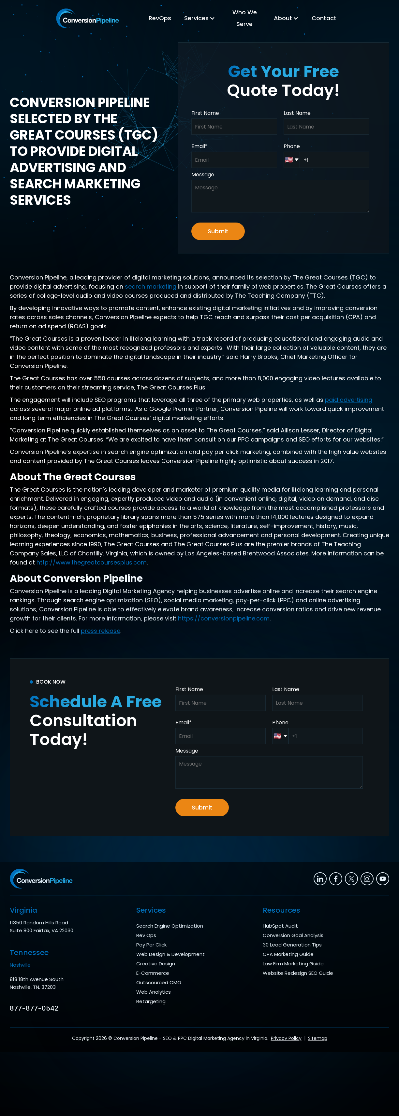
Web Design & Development (170, 954)
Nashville (20, 964)
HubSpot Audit (280, 925)
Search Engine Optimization (169, 925)
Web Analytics (153, 991)
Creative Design (155, 963)
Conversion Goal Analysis (293, 935)
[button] (200, 18)
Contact (324, 18)
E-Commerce (152, 973)
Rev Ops (146, 935)
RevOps (160, 18)
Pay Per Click (151, 944)
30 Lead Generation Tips (292, 944)
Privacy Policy (286, 1038)
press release (100, 631)
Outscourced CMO (158, 982)
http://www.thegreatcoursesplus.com (92, 562)
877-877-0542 (34, 1008)
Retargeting (151, 1001)
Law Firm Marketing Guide (293, 963)
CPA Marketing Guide (288, 954)
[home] (87, 18)
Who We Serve (244, 18)
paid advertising (348, 400)
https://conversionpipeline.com (224, 618)
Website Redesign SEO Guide (298, 973)
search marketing (150, 286)
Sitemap (317, 1038)
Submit (218, 231)
